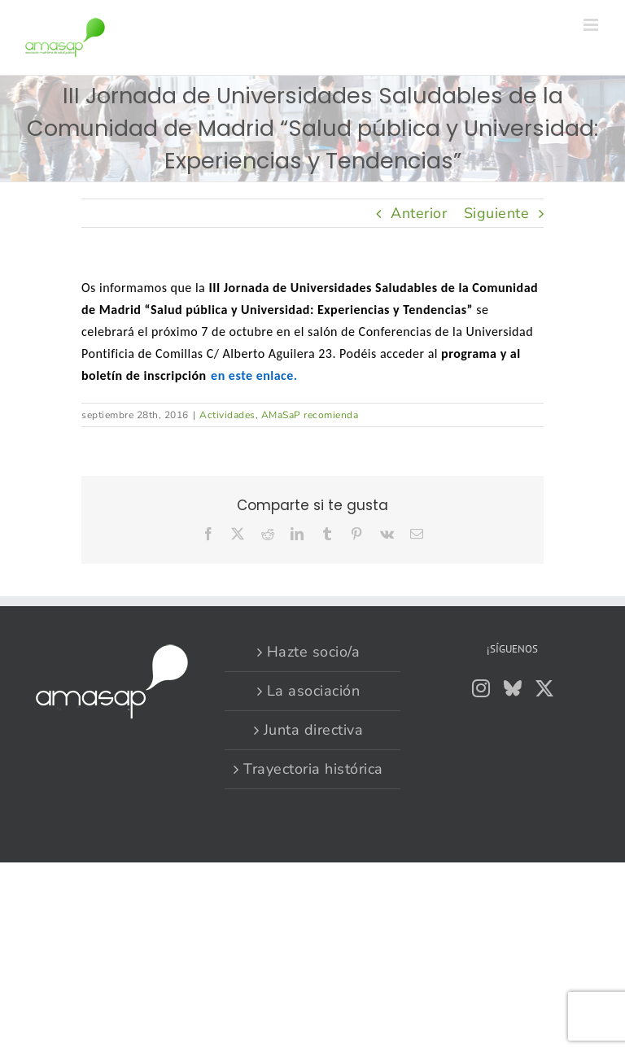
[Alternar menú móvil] (592, 24)
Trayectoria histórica (313, 769)
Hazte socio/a (314, 651)
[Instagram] (481, 688)
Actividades (227, 414)
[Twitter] (544, 688)
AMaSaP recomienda (310, 414)
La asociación (314, 691)
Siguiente (497, 213)
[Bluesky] (513, 688)
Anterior (419, 213)
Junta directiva (314, 730)
